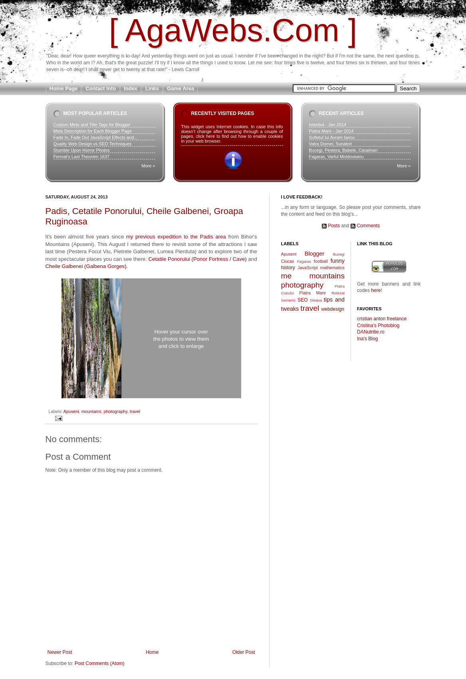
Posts (334, 225)
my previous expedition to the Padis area (176, 237)
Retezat (338, 293)
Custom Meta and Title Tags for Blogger (92, 124)
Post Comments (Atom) (100, 663)
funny (338, 261)
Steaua (316, 300)
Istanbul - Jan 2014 (328, 124)
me (286, 276)
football (321, 261)
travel (135, 411)
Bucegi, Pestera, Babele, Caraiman (343, 150)
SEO (302, 300)
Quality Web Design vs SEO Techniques (93, 143)
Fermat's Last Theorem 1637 (82, 156)
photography (115, 411)
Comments (368, 225)
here (376, 290)
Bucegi (339, 254)
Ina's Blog (367, 338)
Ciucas (287, 261)
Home (152, 652)
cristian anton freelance (382, 319)
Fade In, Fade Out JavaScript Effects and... (96, 137)
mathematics (332, 267)
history (288, 267)
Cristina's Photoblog (378, 325)
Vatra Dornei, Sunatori (330, 143)
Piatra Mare (312, 292)
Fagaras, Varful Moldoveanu (336, 156)
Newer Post (60, 652)
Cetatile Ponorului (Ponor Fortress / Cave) (198, 259)
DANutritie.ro (371, 332)
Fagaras (304, 261)
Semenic (288, 300)
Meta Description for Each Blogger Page (93, 131)
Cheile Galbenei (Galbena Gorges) (86, 266)
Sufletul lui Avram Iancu (332, 137)
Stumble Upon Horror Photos (82, 150)
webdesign (332, 309)
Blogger (315, 253)
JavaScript (307, 267)
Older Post (243, 652)
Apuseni (71, 411)
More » (148, 165)
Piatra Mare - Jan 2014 (331, 131)
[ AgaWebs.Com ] (233, 30)
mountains (91, 411)
